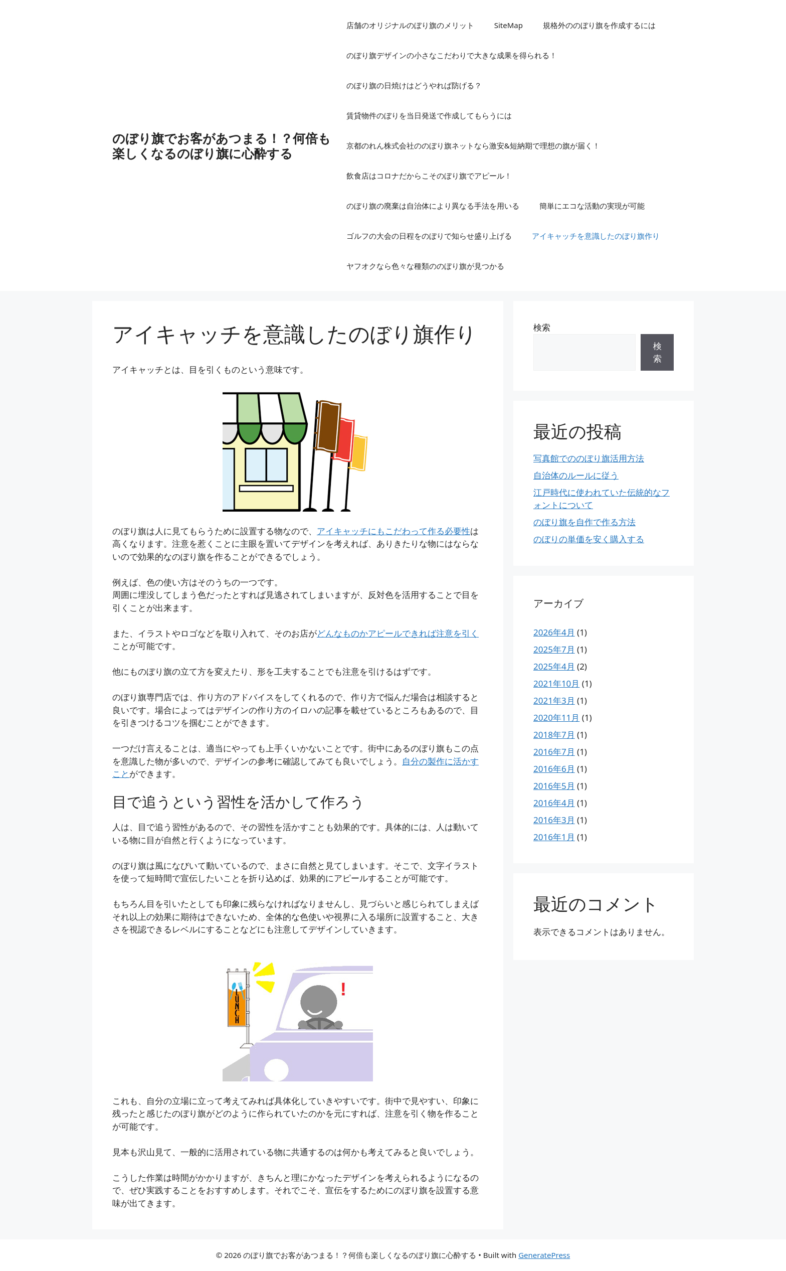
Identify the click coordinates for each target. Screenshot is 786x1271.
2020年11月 (556, 717)
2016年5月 (554, 785)
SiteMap (508, 25)
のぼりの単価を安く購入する (588, 539)
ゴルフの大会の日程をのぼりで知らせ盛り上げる (429, 236)
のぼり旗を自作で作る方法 (584, 522)
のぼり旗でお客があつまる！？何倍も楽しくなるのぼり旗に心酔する (221, 145)
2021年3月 (554, 700)
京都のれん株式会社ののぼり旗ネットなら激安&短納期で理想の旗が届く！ (473, 145)
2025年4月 (554, 666)
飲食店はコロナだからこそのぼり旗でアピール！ (429, 176)
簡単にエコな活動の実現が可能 (592, 206)
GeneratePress (544, 1255)
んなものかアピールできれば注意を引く (398, 633)
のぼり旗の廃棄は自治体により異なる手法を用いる (432, 206)
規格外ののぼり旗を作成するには (599, 25)
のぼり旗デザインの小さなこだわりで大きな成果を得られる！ (451, 55)
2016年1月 (554, 837)
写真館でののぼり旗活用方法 (588, 458)
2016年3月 (554, 820)
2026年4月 (554, 632)
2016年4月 (554, 803)
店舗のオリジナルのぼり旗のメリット (410, 25)
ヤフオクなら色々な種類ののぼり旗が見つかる (425, 266)
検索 (541, 327)
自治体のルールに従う (576, 475)
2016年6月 (554, 768)
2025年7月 (554, 649)
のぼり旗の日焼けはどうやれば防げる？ (414, 85)
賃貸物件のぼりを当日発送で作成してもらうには (429, 115)
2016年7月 (554, 751)
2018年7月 (554, 734)
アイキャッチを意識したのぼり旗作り (596, 236)
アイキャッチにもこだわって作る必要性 (393, 531)
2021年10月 (556, 683)
